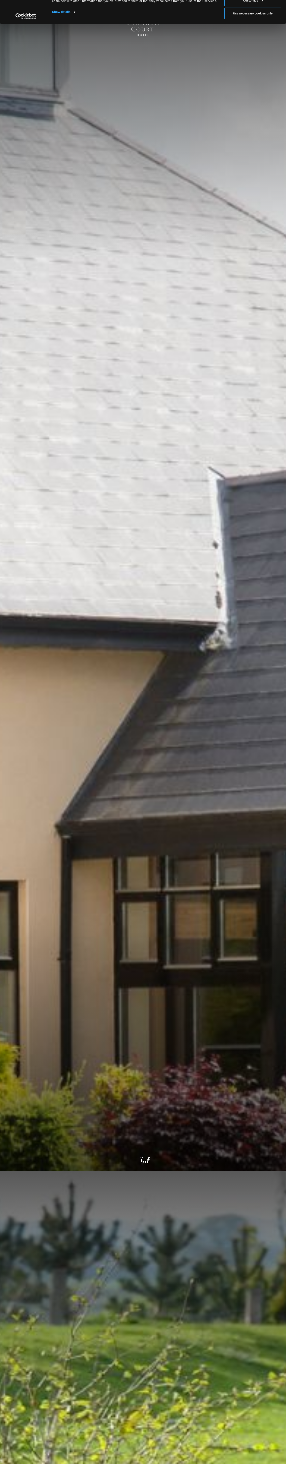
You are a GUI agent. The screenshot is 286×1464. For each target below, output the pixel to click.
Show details (61, 34)
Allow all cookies (253, 10)
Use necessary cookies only (253, 36)
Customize (253, 23)
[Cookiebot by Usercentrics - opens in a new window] (25, 39)
